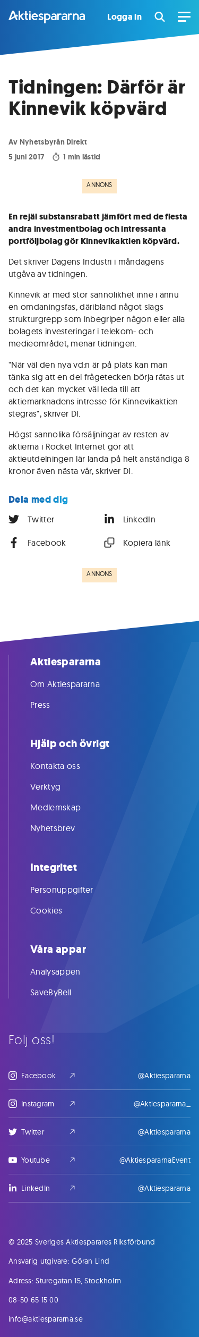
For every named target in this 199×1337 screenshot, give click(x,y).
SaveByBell (61, 992)
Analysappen (66, 971)
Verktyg (56, 786)
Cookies (56, 910)
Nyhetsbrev (63, 828)
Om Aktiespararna (75, 684)
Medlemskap (66, 807)
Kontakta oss (65, 765)
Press (51, 704)
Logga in (124, 17)
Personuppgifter (72, 889)
